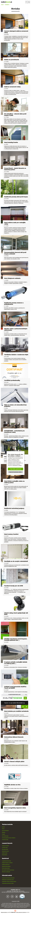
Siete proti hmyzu (5, 843)
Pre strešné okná (5, 848)
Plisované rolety (5, 861)
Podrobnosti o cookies (17, 465)
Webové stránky (4, 924)
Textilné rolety (5, 860)
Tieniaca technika (5, 858)
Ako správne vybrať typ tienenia (8, 882)
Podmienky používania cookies (8, 895)
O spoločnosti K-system (6, 873)
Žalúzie (3, 839)
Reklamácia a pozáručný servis (8, 892)
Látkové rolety (4, 865)
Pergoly (3, 846)
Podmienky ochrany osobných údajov (9, 893)
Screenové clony (5, 852)
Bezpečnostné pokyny (6, 878)
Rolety (3, 841)
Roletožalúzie (4, 867)
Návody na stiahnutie (6, 884)
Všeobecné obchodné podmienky (8, 890)
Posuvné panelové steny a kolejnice (8, 850)
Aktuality (7, 4)
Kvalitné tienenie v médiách (7, 875)
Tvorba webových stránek (21, 924)
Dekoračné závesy (5, 863)
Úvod (2, 4)
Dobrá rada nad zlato (6, 880)
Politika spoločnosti (5, 876)
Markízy (3, 844)
